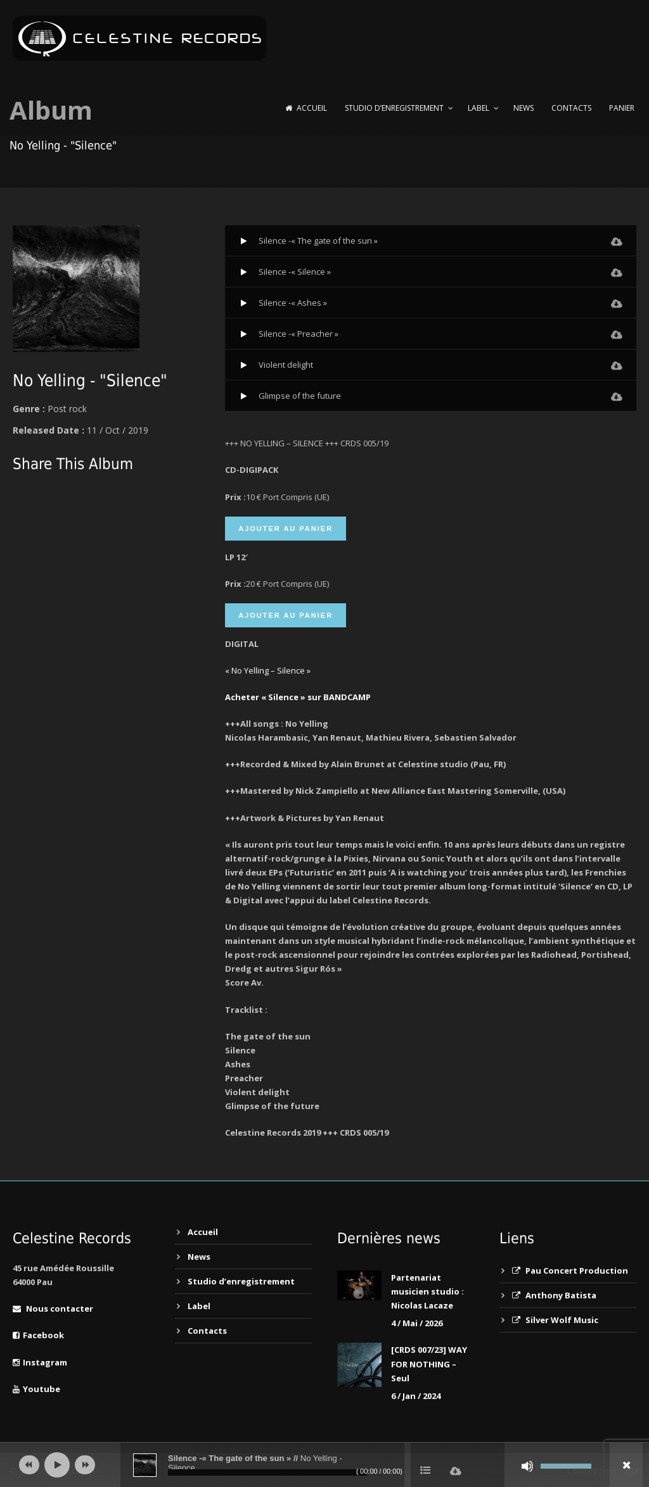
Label (478, 108)
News (523, 108)
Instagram (40, 1362)
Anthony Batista (554, 1295)
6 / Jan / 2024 (415, 1396)
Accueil (306, 108)
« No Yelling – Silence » (268, 670)
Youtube (36, 1389)
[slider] (267, 1472)
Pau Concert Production (570, 1270)
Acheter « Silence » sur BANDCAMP (298, 697)
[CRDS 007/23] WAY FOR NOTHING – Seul (429, 1363)
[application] (324, 1465)
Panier (621, 108)
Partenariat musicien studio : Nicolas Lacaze (427, 1291)
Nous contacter (53, 1308)
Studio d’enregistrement (394, 108)
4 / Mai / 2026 (416, 1323)
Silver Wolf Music (555, 1320)
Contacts (571, 108)
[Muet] (527, 1466)
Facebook (38, 1335)
